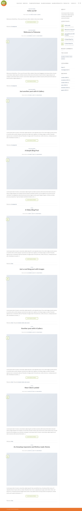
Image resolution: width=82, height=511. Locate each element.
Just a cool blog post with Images (32, 269)
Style (12, 263)
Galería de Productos (57, 3)
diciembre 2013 (64, 87)
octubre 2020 (64, 77)
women (28, 322)
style (26, 322)
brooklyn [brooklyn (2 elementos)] (63, 56)
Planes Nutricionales (34, 3)
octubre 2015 (64, 82)
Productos (67, 3)
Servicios (25, 3)
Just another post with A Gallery (32, 91)
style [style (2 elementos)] (71, 56)
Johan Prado (39, 35)
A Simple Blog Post (32, 150)
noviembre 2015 (65, 80)
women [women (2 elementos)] (63, 58)
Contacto (73, 3)
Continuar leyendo (32, 22)
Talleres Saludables (46, 3)
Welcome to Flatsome (32, 32)
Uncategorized (31, 8)
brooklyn (19, 322)
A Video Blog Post (32, 210)
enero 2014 (63, 85)
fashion (23, 322)
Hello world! (32, 11)
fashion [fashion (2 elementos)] (67, 56)
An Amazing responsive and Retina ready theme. (32, 447)
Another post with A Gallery (32, 328)
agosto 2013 (64, 90)
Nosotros (19, 3)
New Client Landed (32, 388)
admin (39, 14)
